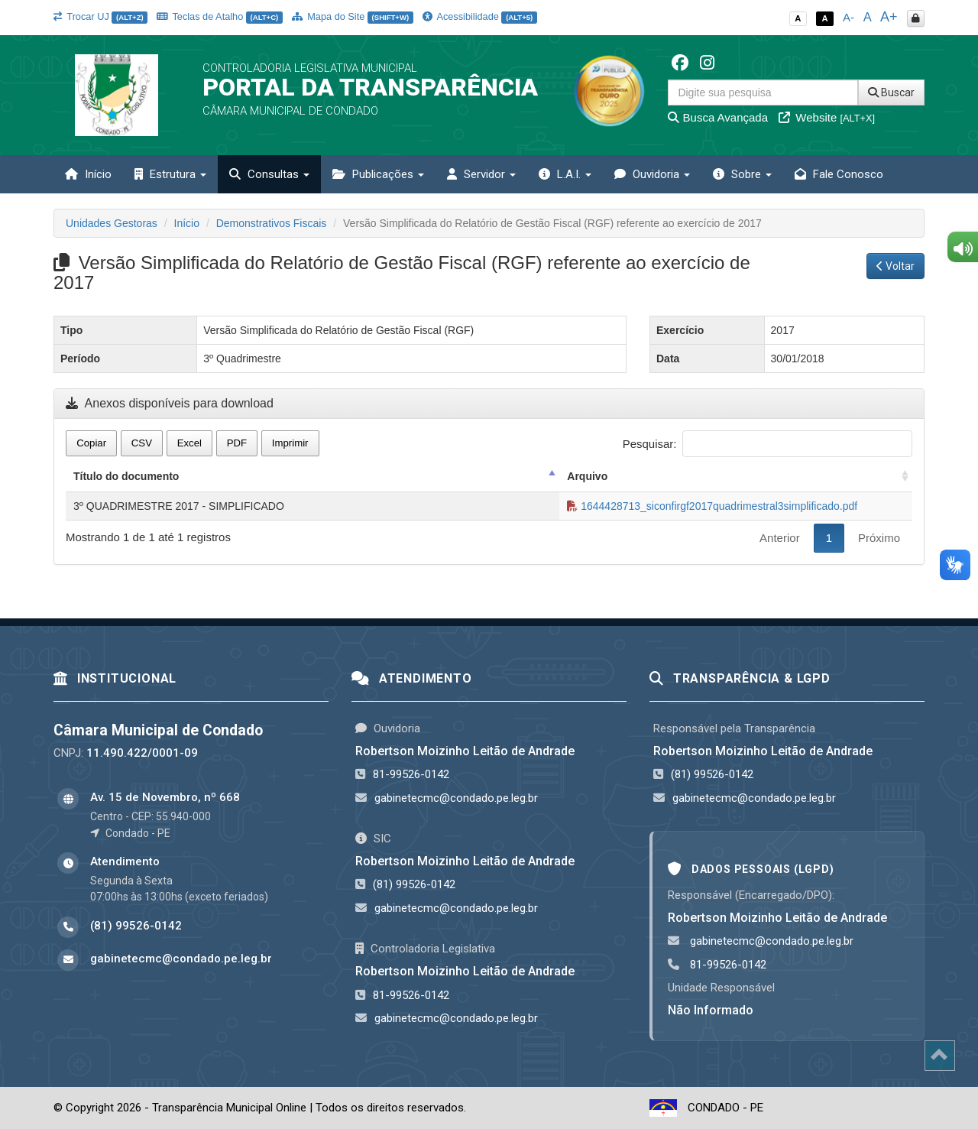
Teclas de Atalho (220, 16)
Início (88, 174)
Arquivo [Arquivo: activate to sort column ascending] (587, 476)
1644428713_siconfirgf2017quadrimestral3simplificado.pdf (712, 506)
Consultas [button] (269, 174)
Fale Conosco (839, 174)
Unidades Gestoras (111, 223)
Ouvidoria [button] (652, 174)
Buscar (891, 92)
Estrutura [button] (170, 174)
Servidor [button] (481, 174)
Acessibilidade (480, 16)
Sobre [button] (742, 174)
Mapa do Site (352, 16)
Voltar (895, 266)
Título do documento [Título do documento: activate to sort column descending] (126, 476)
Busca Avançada (718, 117)
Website (827, 117)
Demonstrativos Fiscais (271, 223)
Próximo (879, 537)
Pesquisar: (767, 443)
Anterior (779, 537)
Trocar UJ (100, 16)
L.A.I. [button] (565, 174)
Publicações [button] (378, 174)
